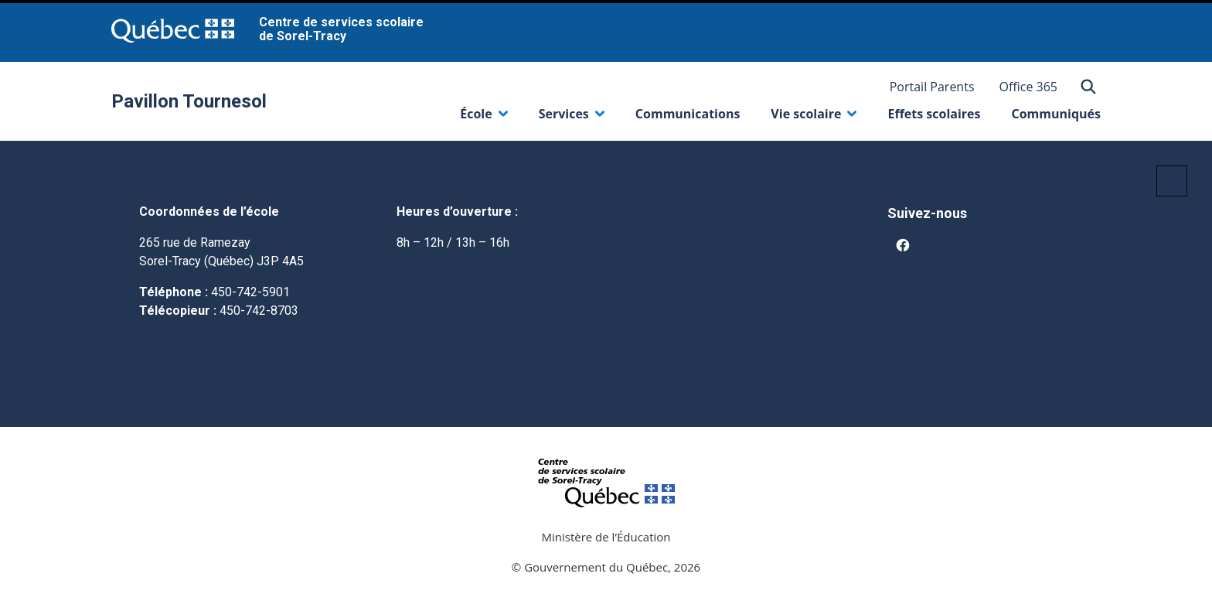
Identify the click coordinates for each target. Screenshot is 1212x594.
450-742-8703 (259, 310)
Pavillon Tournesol (189, 101)
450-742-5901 (250, 292)
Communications (687, 113)
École (483, 117)
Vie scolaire (813, 117)
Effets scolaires (933, 113)
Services (571, 117)
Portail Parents (932, 86)
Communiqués (1056, 113)
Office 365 (1028, 86)
